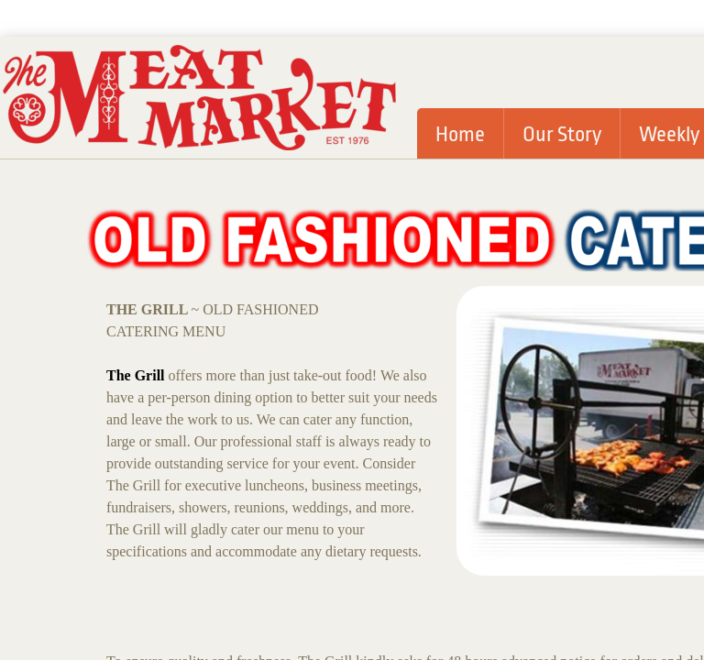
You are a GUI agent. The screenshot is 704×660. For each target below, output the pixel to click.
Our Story (561, 135)
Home (460, 135)
